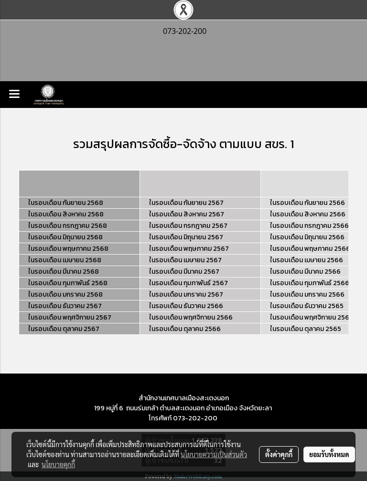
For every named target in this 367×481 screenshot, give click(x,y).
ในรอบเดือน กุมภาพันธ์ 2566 (309, 283)
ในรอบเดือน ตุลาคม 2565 (305, 329)
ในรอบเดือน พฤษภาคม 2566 (310, 249)
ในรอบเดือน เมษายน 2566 (306, 260)
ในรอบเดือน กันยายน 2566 (307, 203)
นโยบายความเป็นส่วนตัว (214, 454)
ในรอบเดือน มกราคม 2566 (307, 294)
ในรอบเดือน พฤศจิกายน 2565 (311, 317)
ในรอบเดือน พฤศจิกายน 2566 (191, 317)
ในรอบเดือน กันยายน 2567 (186, 203)
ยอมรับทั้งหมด (329, 454)
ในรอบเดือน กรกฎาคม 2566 (309, 226)
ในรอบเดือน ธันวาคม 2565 (307, 306)
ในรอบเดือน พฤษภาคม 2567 (189, 249)
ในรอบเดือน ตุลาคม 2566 (185, 329)
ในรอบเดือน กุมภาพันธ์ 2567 (188, 283)
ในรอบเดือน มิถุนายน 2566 (307, 237)
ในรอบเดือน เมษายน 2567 (185, 260)
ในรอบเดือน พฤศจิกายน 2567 (69, 317)
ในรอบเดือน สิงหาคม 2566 (307, 214)
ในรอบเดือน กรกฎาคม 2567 (188, 226)
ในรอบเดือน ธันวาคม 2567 (65, 306)
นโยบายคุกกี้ (58, 464)
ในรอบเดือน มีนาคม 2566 (305, 272)
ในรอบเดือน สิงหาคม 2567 (186, 214)
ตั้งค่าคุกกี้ (278, 454)
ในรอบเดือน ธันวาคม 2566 (186, 306)
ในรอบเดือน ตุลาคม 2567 (63, 329)
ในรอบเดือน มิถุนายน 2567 (186, 237)
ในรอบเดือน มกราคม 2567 (186, 294)
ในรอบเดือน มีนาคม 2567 (184, 272)
